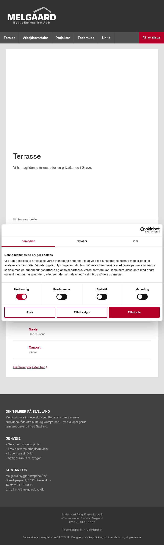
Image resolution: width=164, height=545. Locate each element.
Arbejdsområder (35, 38)
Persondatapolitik (72, 529)
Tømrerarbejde (27, 219)
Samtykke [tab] (28, 240)
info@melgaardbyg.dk (29, 489)
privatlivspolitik (90, 537)
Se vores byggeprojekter (24, 444)
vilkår (107, 537)
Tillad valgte (82, 312)
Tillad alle (134, 312)
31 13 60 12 (25, 485)
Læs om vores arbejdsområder (28, 449)
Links (106, 38)
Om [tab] (135, 240)
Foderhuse (86, 38)
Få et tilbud (151, 38)
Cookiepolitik (94, 529)
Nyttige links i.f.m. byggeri (24, 458)
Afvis (29, 312)
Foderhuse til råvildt (20, 453)
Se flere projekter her (29, 367)
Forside (9, 38)
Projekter (63, 38)
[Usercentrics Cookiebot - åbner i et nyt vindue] (143, 230)
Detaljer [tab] (82, 240)
